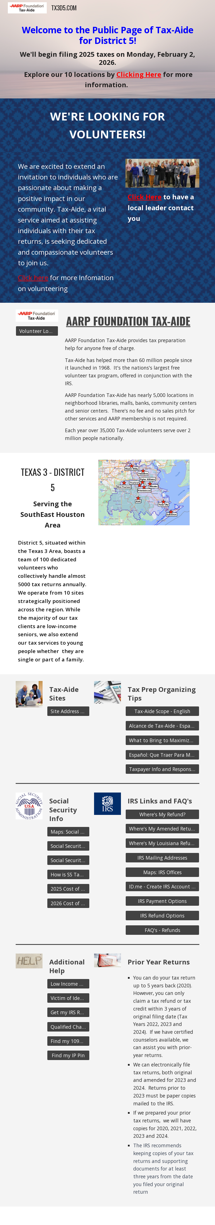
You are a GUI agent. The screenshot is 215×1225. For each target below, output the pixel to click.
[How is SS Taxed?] (68, 875)
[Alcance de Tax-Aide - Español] (162, 726)
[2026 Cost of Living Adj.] (68, 903)
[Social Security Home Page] (68, 846)
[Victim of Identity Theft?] (68, 998)
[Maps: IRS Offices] (162, 872)
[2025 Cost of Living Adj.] (68, 889)
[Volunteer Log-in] (37, 331)
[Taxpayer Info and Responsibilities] (162, 769)
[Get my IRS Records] (68, 1012)
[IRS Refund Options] (162, 916)
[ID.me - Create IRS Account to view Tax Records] (162, 887)
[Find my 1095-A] (68, 1041)
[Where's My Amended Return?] (162, 829)
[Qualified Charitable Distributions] (68, 1027)
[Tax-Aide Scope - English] (162, 711)
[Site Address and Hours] (68, 711)
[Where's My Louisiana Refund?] (162, 843)
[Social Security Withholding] (68, 860)
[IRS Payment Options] (162, 901)
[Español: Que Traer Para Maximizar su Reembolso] (162, 755)
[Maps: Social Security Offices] (68, 832)
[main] (107, 57)
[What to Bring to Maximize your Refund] (162, 740)
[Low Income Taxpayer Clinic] (68, 984)
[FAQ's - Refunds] (162, 930)
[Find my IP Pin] (68, 1055)
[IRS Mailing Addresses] (162, 858)
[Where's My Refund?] (162, 814)
